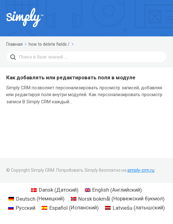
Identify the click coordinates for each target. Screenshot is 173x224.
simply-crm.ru (140, 170)
